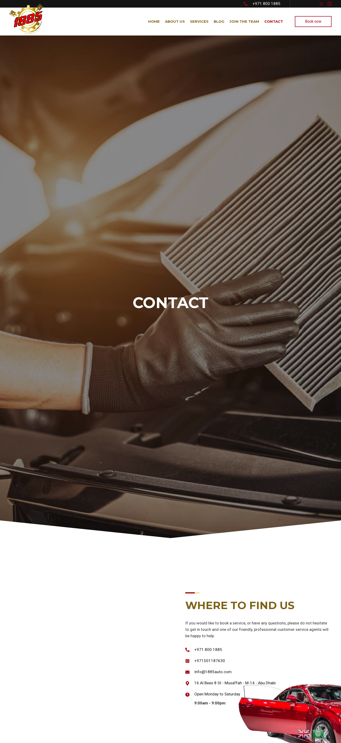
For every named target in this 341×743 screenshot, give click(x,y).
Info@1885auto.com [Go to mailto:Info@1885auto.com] (213, 671)
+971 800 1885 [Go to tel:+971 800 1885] (266, 3)
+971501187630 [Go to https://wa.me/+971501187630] (209, 660)
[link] (153, 21)
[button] (321, 4)
